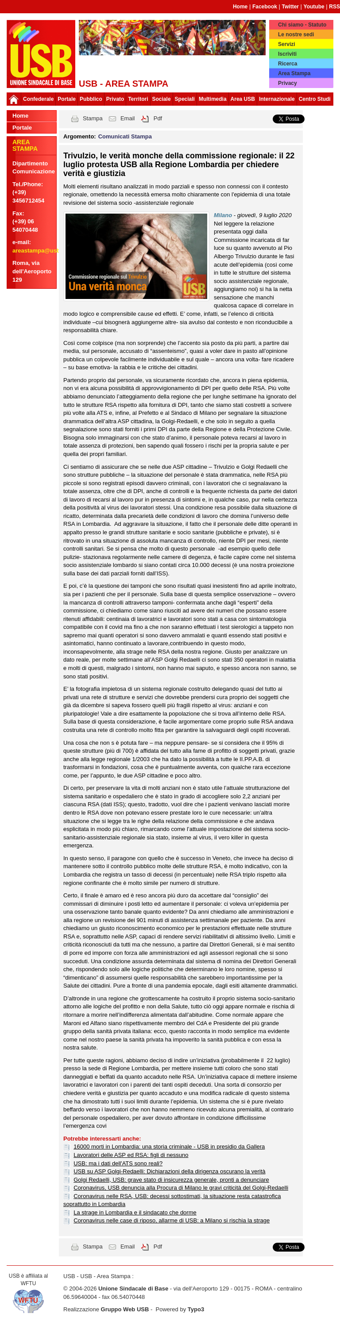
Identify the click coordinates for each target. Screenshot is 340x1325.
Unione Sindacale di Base (133, 1288)
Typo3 (196, 1309)
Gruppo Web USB (125, 1309)
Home (240, 7)
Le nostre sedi (296, 34)
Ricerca (287, 64)
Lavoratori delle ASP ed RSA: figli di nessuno (130, 1155)
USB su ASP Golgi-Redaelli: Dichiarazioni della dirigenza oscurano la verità (169, 1171)
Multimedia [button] (213, 99)
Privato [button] (115, 99)
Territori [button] (138, 99)
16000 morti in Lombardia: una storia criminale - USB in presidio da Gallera (169, 1146)
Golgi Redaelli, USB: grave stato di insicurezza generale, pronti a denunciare (171, 1179)
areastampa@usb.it (39, 250)
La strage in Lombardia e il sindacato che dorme (135, 1212)
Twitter (290, 7)
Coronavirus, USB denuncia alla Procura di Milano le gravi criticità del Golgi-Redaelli (180, 1187)
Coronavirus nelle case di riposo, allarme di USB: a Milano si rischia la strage (171, 1220)
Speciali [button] (185, 99)
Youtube (314, 7)
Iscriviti (287, 54)
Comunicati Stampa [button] (125, 136)
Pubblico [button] (91, 99)
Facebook (264, 7)
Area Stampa (294, 73)
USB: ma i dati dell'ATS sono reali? (117, 1163)
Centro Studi (315, 99)
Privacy (287, 83)
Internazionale (277, 99)
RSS (334, 7)
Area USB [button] (243, 99)
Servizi (286, 44)
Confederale (38, 99)
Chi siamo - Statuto (302, 25)
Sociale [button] (161, 99)
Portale (67, 99)
